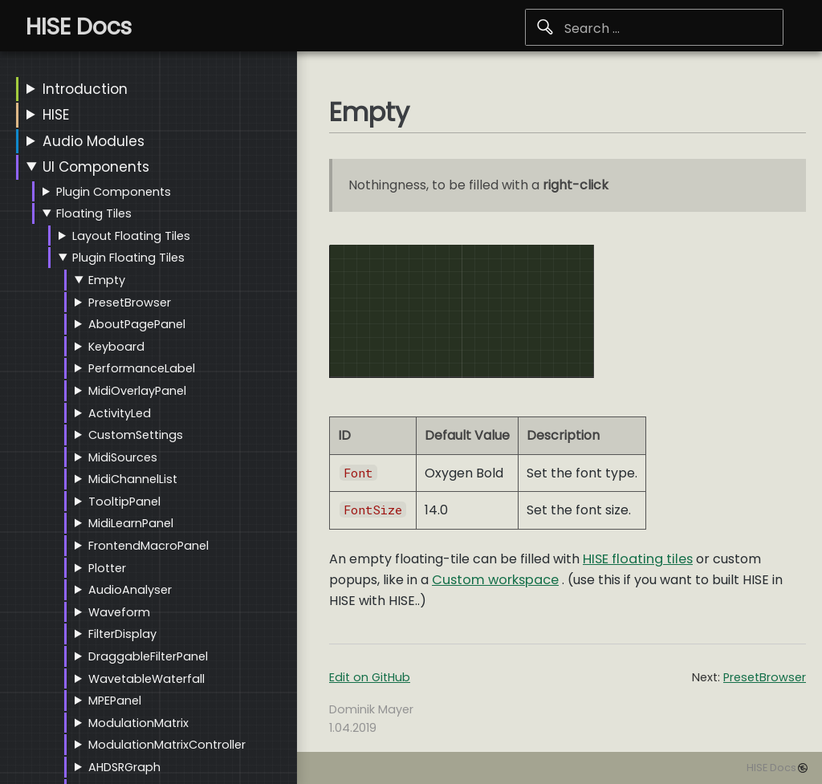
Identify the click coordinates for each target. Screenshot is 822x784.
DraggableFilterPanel (148, 656)
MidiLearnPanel (130, 523)
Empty (106, 280)
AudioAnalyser (130, 590)
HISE (56, 114)
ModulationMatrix (138, 723)
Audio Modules (93, 141)
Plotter (107, 568)
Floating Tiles (94, 213)
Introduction (85, 89)
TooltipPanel (124, 502)
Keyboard (116, 347)
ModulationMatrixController (167, 745)
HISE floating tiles (638, 559)
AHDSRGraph (124, 767)
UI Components (96, 167)
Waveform (119, 612)
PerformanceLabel (141, 368)
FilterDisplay (122, 634)
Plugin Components (113, 192)
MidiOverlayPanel (137, 391)
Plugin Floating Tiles (128, 258)
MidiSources (122, 457)
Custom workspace (495, 580)
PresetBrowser (129, 303)
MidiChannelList (132, 479)
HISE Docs (771, 767)
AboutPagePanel (136, 324)
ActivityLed (119, 413)
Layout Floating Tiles (131, 236)
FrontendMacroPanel (148, 546)
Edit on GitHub (369, 677)
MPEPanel (114, 701)
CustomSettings (135, 435)
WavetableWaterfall (146, 679)
